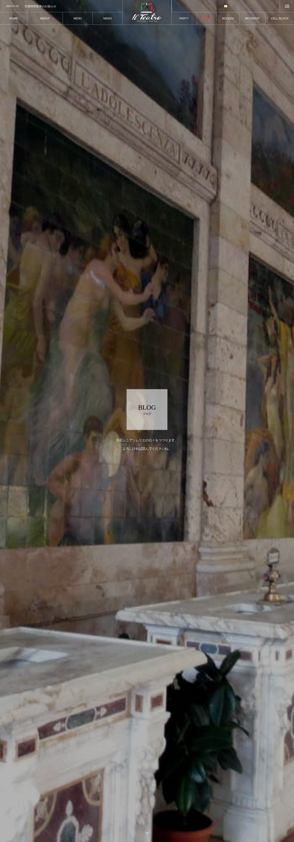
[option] (61, 6)
